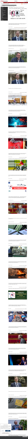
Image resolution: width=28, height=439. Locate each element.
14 (17, 432)
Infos (21, 434)
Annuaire (24, 2)
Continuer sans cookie (8, 430)
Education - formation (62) (3, 10)
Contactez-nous (12, 434)
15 (18, 432)
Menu (2, 2)
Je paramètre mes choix (25, 436)
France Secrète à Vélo (20, 146)
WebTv (15, 2)
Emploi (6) (2, 11)
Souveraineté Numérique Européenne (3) (4, 18)
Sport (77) (2, 19)
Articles (7, 2)
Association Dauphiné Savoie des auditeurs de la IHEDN (18, 23)
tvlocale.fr (2, 434)
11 (15, 432)
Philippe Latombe (21, 58)
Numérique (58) (2, 15)
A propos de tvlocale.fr (13, 435)
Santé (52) (2, 16)
